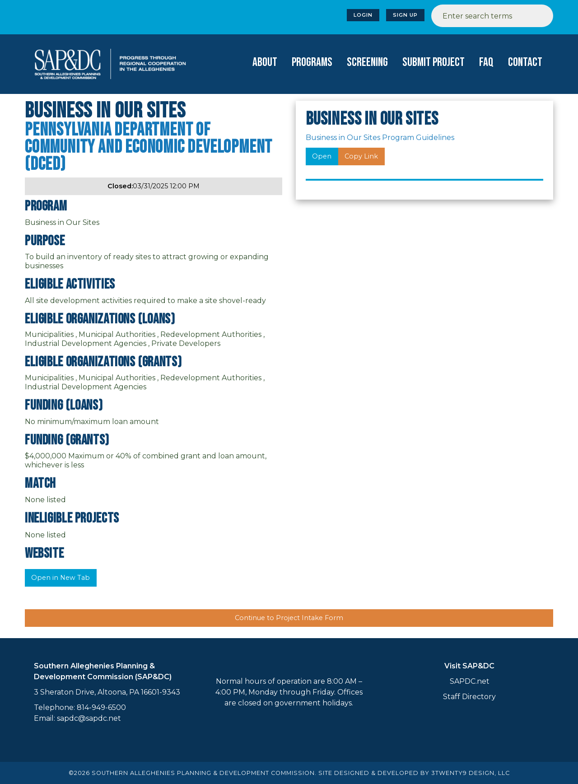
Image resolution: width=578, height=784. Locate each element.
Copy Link (361, 156)
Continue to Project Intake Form (289, 618)
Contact (525, 62)
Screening (367, 62)
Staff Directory (469, 696)
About (264, 62)
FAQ (486, 62)
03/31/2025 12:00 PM (153, 186)
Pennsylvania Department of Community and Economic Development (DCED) (148, 147)
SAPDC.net (469, 681)
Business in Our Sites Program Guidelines (380, 137)
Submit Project (433, 62)
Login (363, 15)
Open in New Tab (60, 578)
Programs (312, 62)
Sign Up (405, 15)
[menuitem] (264, 62)
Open (321, 156)
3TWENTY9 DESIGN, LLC (470, 773)
